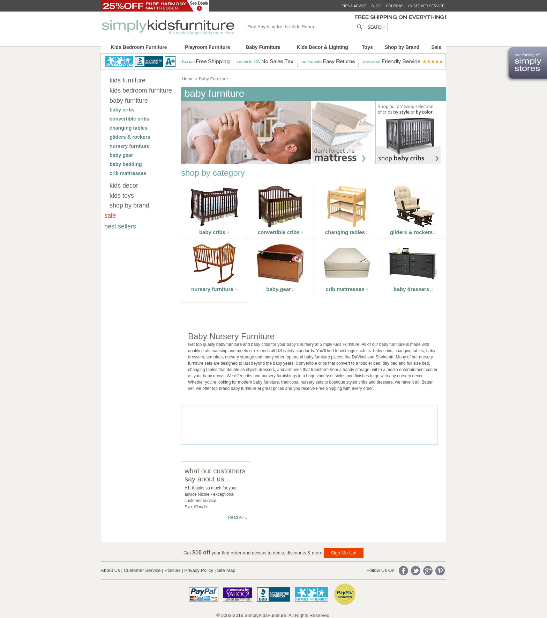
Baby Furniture (263, 47)
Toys (367, 47)
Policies (173, 570)
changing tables (128, 128)
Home (188, 78)
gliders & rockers (130, 137)
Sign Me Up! (343, 552)
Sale (436, 47)
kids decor (124, 185)
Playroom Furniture (207, 47)
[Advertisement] (308, 425)
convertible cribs (129, 119)
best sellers (120, 226)
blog (376, 6)
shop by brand (129, 205)
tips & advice (354, 6)
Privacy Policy (198, 570)
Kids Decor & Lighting (322, 47)
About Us (110, 570)
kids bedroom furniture (141, 90)
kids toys (122, 195)
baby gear (121, 155)
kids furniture (127, 80)
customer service (426, 6)
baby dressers (411, 289)
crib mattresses (128, 173)
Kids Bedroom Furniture (139, 47)
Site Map (226, 570)
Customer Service (142, 570)
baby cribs (122, 109)
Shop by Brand (402, 47)
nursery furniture (130, 146)
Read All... (237, 517)
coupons (395, 6)
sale (110, 215)
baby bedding (126, 164)
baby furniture (129, 100)
